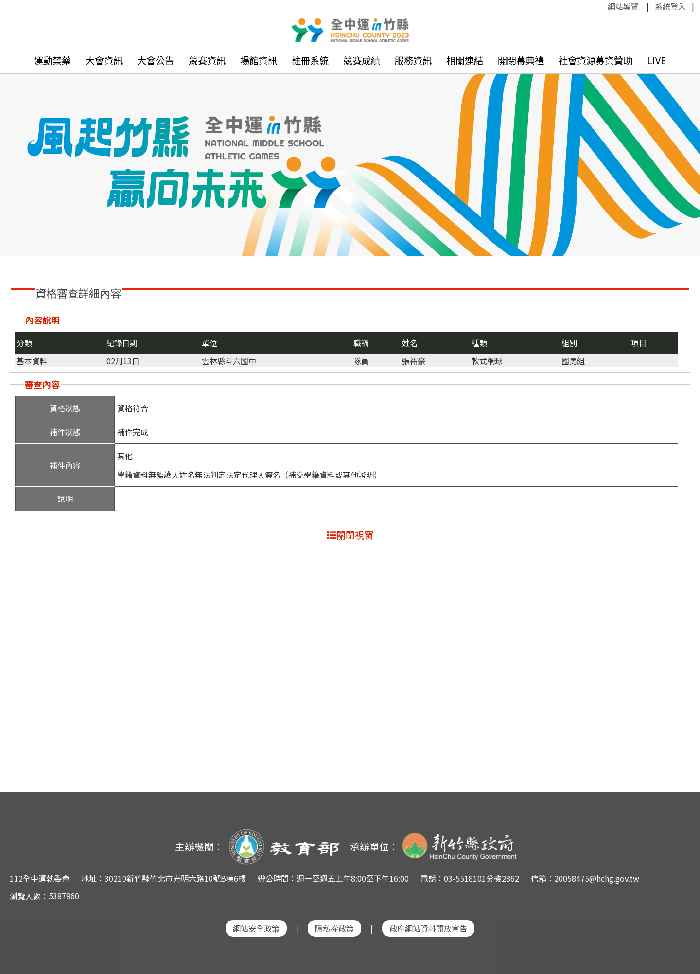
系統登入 (670, 6)
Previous (17, 151)
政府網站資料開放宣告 (428, 928)
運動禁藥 (52, 60)
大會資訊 (104, 60)
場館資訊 (258, 60)
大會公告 (155, 60)
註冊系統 (310, 60)
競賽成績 (361, 60)
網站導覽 (623, 6)
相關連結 (464, 60)
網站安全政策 (256, 928)
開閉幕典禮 (521, 60)
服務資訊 (413, 60)
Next (683, 151)
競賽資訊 (207, 60)
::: (603, 6)
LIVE (656, 60)
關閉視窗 (350, 535)
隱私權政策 (334, 928)
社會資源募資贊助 (595, 60)
